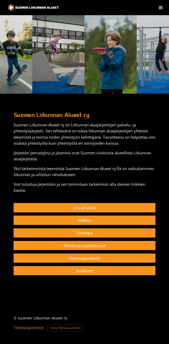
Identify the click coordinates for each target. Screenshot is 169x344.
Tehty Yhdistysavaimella (65, 328)
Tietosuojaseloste (29, 328)
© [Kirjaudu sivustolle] (16, 317)
